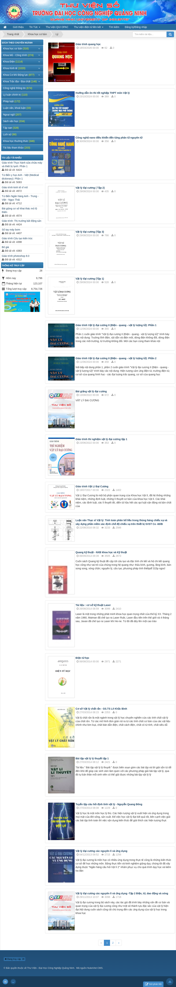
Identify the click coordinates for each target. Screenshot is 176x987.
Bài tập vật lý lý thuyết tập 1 (92, 758)
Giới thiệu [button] (18, 27)
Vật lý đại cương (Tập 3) (90, 231)
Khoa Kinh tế (14, 68)
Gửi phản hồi (153, 984)
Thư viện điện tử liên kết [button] (88, 28)
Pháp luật (11, 101)
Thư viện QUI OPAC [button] (57, 27)
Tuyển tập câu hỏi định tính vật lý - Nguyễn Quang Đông (109, 804)
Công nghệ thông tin (17, 88)
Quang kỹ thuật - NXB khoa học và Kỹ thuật (101, 552)
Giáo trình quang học (88, 44)
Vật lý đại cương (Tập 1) (90, 278)
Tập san (11, 127)
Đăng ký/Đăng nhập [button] (136, 27)
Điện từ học (82, 657)
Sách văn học (14, 121)
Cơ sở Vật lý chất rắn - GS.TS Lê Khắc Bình (101, 708)
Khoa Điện (13, 61)
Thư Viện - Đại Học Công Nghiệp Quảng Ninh (50, 968)
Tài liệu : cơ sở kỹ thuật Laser (93, 605)
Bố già (5, 247)
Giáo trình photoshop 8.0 (15, 255)
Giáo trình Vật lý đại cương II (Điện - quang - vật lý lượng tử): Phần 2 (116, 358)
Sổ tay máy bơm (11, 229)
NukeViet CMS (94, 968)
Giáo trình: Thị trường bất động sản (21, 220)
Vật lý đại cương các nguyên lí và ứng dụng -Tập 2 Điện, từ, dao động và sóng (122, 893)
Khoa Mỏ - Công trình (18, 55)
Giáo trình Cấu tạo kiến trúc (17, 238)
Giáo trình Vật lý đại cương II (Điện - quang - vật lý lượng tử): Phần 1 (116, 325)
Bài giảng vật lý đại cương (91, 391)
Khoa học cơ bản (16, 48)
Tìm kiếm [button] (114, 27)
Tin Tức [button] (34, 28)
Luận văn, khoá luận (17, 107)
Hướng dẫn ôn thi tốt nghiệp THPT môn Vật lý (103, 92)
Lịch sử (9, 134)
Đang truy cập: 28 (14, 959)
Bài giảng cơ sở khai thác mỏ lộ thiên (19, 210)
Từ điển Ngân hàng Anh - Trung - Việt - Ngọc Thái (20, 198)
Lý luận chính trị (15, 94)
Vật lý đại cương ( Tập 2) (90, 187)
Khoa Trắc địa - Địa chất (20, 81)
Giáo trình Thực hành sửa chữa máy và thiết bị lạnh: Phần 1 (22, 164)
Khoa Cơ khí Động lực (18, 74)
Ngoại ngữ (12, 114)
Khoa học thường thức (19, 141)
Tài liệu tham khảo (16, 147)
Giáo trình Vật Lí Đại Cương (92, 486)
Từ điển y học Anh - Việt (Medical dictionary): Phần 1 (20, 177)
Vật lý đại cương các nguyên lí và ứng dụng (101, 851)
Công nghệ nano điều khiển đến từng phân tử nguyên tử (109, 137)
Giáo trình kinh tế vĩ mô (15, 187)
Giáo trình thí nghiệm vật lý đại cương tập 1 (101, 439)
